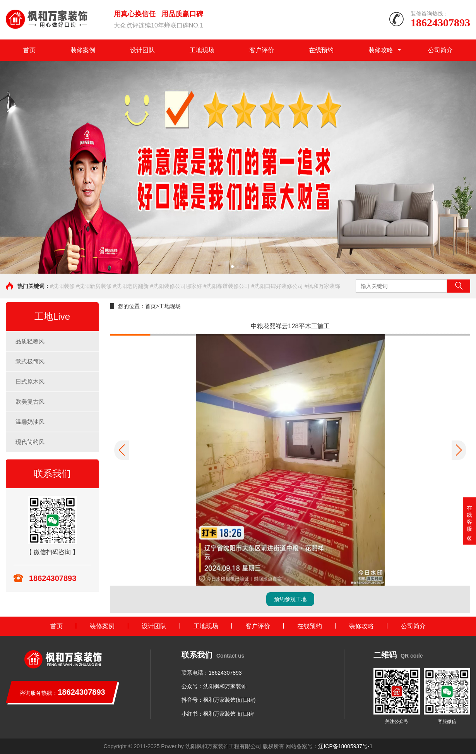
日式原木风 (30, 381)
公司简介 (440, 50)
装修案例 (82, 50)
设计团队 (142, 50)
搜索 (458, 286)
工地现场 (202, 50)
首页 (29, 50)
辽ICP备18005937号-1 (345, 746)
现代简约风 (30, 442)
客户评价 (261, 50)
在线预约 (321, 50)
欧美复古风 (30, 401)
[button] (232, 266)
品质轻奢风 (30, 341)
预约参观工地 (290, 599)
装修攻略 (380, 50)
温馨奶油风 (30, 421)
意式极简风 (30, 361)
